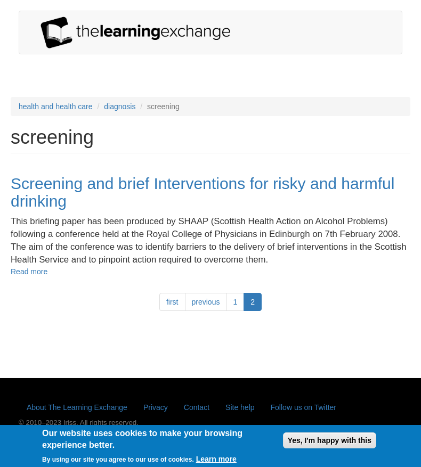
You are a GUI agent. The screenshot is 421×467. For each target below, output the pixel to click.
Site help (239, 407)
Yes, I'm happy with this (329, 443)
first (172, 302)
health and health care (56, 106)
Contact (196, 407)
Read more (29, 271)
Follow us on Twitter (303, 407)
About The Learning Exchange (77, 407)
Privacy (155, 407)
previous (206, 302)
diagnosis (119, 106)
